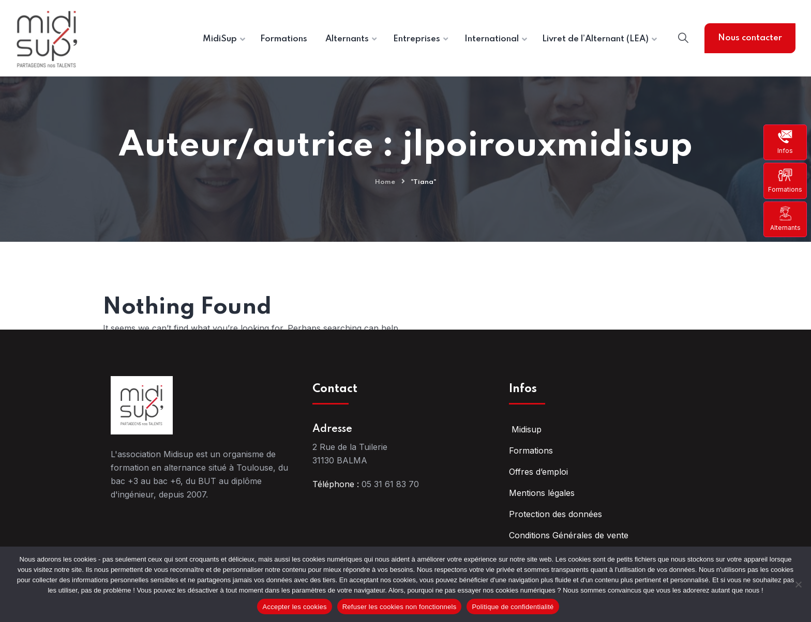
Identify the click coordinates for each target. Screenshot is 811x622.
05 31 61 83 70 (390, 484)
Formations (785, 180)
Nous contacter (750, 38)
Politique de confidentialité (512, 607)
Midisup (525, 429)
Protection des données (555, 514)
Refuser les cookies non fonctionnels (399, 607)
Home (385, 182)
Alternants (785, 218)
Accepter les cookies (294, 607)
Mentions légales (542, 493)
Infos (785, 142)
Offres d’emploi (538, 471)
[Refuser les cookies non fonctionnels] (798, 584)
